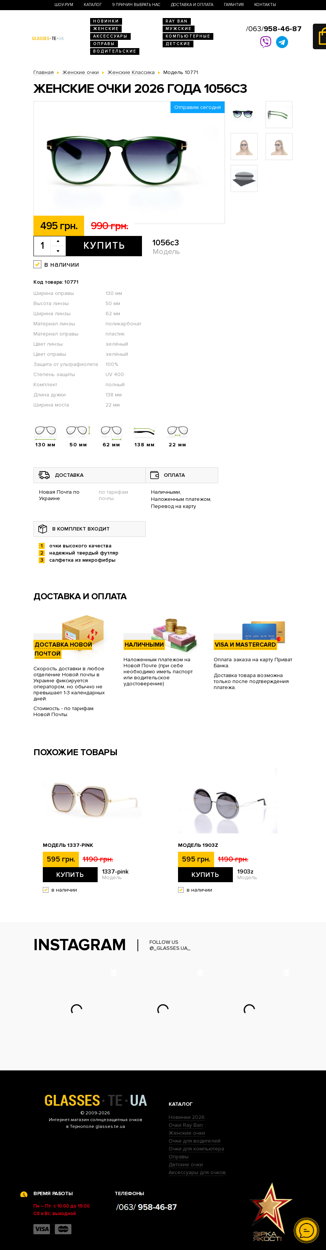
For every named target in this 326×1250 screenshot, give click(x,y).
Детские (178, 43)
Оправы (104, 43)
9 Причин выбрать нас (136, 4)
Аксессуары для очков (197, 1172)
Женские (106, 28)
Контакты (265, 4)
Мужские (179, 28)
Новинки (106, 21)
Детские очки (186, 1164)
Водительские (114, 51)
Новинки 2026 (187, 1117)
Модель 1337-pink (68, 845)
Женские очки (187, 1133)
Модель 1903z (198, 845)
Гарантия (234, 4)
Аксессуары (110, 36)
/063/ (274, 28)
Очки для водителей (194, 1141)
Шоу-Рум (63, 4)
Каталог (93, 4)
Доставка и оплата (192, 4)
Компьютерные (188, 36)
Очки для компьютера (196, 1149)
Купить (104, 245)
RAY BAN (177, 21)
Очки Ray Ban (186, 1125)
